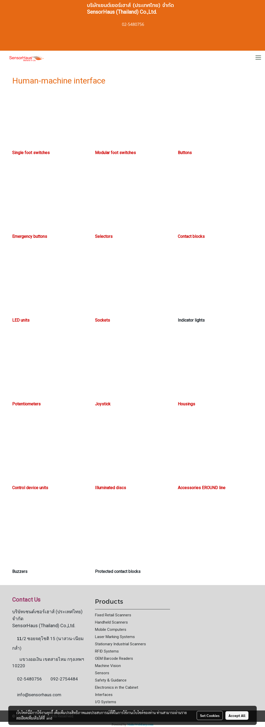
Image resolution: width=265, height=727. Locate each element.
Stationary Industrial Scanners (120, 644)
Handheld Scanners (111, 622)
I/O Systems (105, 702)
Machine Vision (108, 665)
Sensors (102, 673)
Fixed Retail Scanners (113, 615)
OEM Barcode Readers (114, 658)
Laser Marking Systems (115, 636)
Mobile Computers (110, 629)
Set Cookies (209, 715)
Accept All (237, 715)
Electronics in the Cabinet (116, 687)
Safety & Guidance (111, 680)
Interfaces (104, 694)
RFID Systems (107, 651)
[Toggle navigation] (258, 58)
